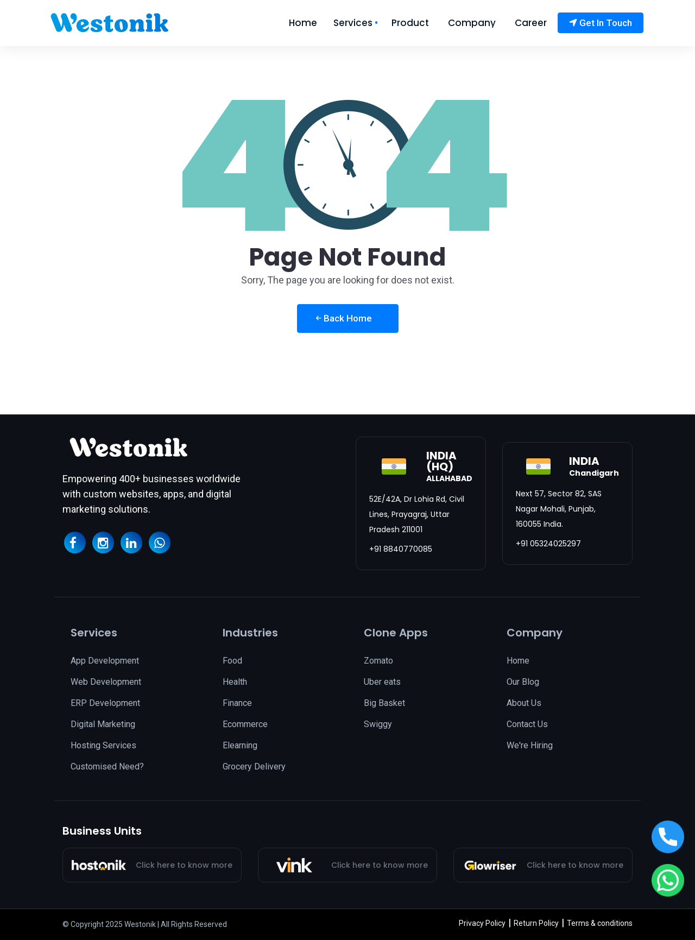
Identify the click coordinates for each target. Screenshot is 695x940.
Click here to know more (184, 865)
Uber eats (382, 682)
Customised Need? (107, 766)
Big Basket (384, 703)
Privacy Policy (482, 923)
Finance (237, 703)
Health (235, 682)
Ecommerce (245, 724)
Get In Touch (600, 22)
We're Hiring (530, 745)
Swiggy (378, 724)
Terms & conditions (600, 923)
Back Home (344, 318)
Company (472, 23)
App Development (105, 660)
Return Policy (536, 923)
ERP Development (105, 703)
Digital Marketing (103, 724)
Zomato (378, 660)
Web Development (106, 682)
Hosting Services (103, 745)
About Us (524, 703)
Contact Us (527, 724)
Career (531, 23)
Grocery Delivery (254, 766)
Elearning (240, 745)
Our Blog (523, 682)
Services (352, 23)
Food (232, 660)
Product (410, 23)
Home (303, 23)
